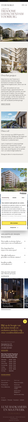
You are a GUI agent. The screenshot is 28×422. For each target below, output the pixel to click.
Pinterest (10, 400)
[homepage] (7, 5)
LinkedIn (22, 400)
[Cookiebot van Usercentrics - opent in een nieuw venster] (20, 194)
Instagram (3, 400)
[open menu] (24, 5)
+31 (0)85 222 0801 (6, 348)
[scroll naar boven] (25, 321)
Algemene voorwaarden (14, 420)
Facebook (16, 400)
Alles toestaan (14, 223)
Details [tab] (14, 197)
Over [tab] (23, 197)
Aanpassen (14, 227)
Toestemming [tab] (5, 197)
